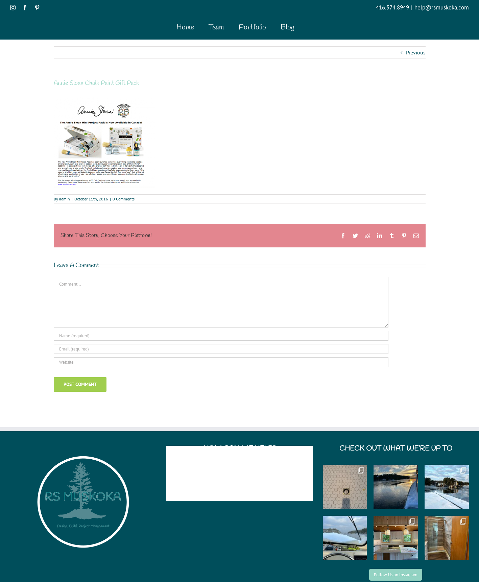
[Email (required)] (221, 349)
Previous (416, 52)
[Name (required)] (221, 336)
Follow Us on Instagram (395, 575)
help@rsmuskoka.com (441, 7)
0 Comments (124, 198)
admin (64, 198)
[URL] (221, 362)
